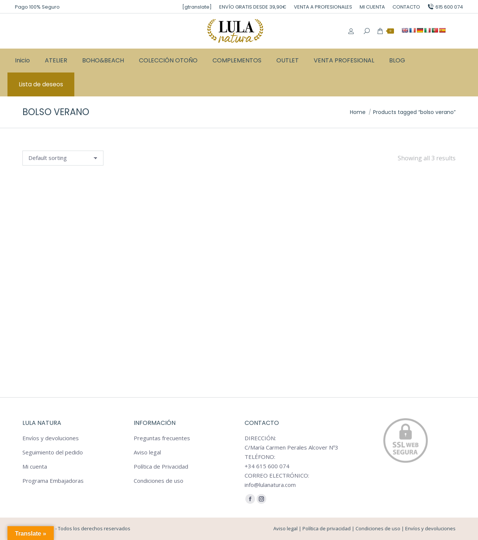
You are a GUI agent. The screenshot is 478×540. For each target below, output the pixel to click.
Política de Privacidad (161, 466)
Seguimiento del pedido (52, 452)
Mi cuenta (34, 466)
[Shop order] (62, 158)
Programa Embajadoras (53, 480)
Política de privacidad (326, 528)
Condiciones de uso (158, 480)
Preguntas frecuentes (162, 438)
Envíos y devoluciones (50, 438)
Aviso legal (147, 452)
